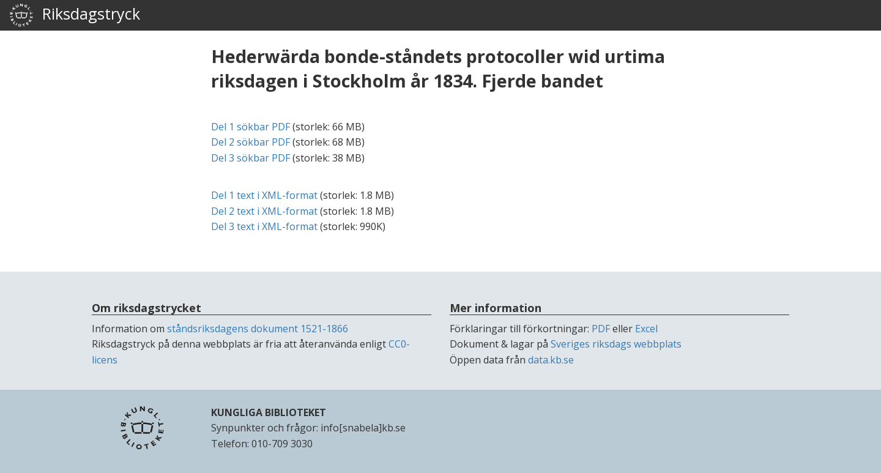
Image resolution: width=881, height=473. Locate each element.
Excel (646, 328)
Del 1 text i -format (264, 195)
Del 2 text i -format (264, 211)
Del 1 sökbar (250, 126)
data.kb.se (551, 360)
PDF (601, 328)
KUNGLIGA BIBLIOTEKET (268, 412)
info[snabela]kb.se (363, 427)
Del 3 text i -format (264, 226)
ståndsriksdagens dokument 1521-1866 (257, 328)
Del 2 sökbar (250, 142)
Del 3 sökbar (250, 158)
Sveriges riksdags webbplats (616, 344)
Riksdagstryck (74, 15)
